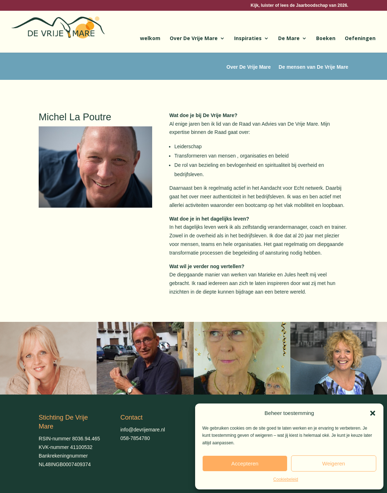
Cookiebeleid (285, 479)
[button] (372, 413)
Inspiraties (248, 39)
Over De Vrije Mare (194, 39)
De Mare (289, 39)
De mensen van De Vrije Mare (313, 67)
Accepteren (244, 463)
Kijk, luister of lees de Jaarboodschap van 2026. (299, 5)
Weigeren (333, 463)
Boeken (325, 39)
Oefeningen (360, 39)
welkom (150, 39)
